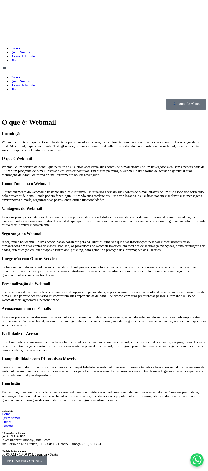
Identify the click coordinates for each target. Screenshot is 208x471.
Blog (14, 60)
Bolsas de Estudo (23, 56)
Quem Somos (20, 52)
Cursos (15, 48)
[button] (104, 69)
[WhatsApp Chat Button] (197, 460)
